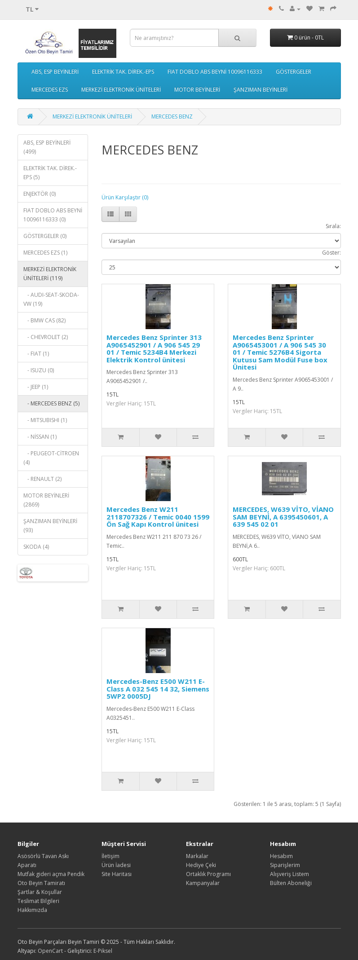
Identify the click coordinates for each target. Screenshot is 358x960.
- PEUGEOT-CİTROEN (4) (51, 457)
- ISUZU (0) (38, 370)
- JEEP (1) (35, 387)
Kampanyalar (203, 883)
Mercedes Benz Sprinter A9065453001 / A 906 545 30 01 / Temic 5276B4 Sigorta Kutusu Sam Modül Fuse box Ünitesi (280, 352)
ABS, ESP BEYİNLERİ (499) (47, 147)
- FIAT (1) (36, 353)
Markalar (197, 856)
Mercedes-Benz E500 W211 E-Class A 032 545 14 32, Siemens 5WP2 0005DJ (157, 688)
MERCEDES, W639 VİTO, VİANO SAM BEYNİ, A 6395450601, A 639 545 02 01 (283, 516)
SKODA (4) (36, 546)
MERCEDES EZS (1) (45, 252)
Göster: (331, 252)
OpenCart (50, 951)
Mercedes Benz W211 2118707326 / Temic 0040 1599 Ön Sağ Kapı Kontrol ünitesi (157, 516)
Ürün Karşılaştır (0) (125, 197)
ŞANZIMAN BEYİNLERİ (260, 89)
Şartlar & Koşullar (40, 892)
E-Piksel (102, 951)
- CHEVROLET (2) (45, 337)
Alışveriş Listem (289, 874)
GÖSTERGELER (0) (44, 236)
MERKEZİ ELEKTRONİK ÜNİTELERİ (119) (49, 273)
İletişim (110, 856)
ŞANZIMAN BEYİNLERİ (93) (50, 525)
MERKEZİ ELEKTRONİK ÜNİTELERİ (121, 89)
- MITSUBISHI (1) (45, 420)
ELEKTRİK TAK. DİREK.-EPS (123, 71)
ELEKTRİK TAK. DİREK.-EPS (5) (50, 172)
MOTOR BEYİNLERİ (197, 89)
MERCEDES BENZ (172, 116)
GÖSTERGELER (293, 71)
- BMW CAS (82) (44, 320)
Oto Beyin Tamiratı (41, 883)
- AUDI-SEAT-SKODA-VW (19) (51, 299)
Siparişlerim (285, 865)
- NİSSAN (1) (40, 436)
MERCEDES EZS (49, 89)
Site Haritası (117, 874)
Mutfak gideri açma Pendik (51, 874)
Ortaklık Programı (208, 874)
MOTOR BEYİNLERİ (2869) (46, 500)
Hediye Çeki (201, 865)
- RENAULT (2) (42, 479)
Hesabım (281, 856)
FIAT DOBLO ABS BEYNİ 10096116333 (215, 71)
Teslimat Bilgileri (38, 901)
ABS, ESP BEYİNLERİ (55, 71)
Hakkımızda (32, 910)
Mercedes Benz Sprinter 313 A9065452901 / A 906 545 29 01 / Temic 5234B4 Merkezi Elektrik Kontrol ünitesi (154, 348)
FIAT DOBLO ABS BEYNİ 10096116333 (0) (52, 215)
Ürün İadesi (116, 865)
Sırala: (333, 226)
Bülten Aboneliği (291, 883)
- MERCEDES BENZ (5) (51, 403)
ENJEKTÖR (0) (39, 194)
